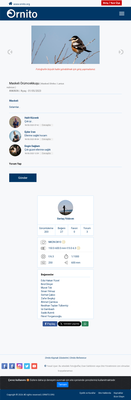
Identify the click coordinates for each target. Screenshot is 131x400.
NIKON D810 (57, 242)
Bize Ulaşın (119, 396)
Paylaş (50, 324)
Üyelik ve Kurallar (87, 393)
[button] (10, 52)
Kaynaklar (118, 393)
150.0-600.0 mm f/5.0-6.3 (64, 248)
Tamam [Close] (62, 384)
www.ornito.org (19, 3)
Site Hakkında (104, 393)
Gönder (22, 177)
